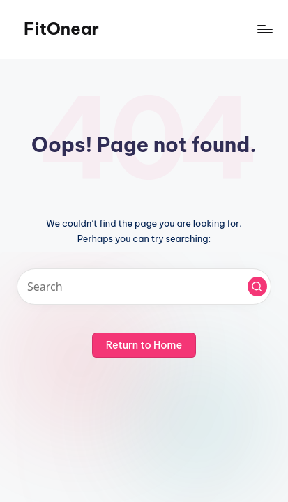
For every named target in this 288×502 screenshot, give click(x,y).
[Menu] (264, 29)
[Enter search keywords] (144, 286)
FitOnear (61, 28)
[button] (257, 286)
